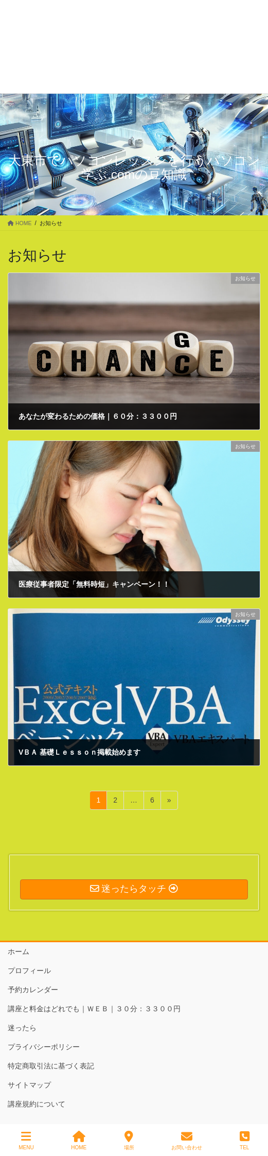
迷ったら (22, 1028)
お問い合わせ (186, 1140)
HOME (78, 1140)
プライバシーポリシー (44, 1047)
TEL (244, 1140)
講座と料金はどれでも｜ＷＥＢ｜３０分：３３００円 (94, 1009)
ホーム (18, 951)
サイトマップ (29, 1085)
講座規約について (36, 1104)
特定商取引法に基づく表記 (51, 1066)
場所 (129, 1140)
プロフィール (29, 970)
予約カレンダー (33, 989)
